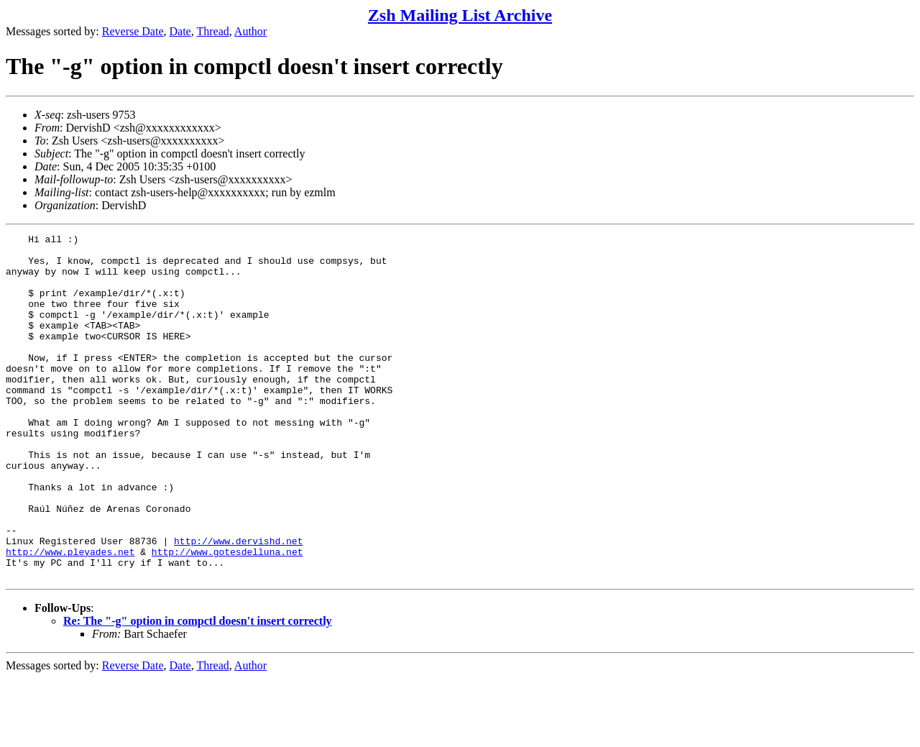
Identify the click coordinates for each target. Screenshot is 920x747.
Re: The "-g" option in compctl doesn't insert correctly (197, 690)
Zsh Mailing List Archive (460, 15)
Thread (212, 31)
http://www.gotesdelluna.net (227, 616)
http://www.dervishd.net (238, 603)
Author (250, 31)
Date (180, 31)
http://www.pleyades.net (70, 616)
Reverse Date (133, 31)
